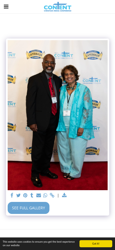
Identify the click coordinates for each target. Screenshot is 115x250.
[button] (6, 6)
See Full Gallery (28, 207)
